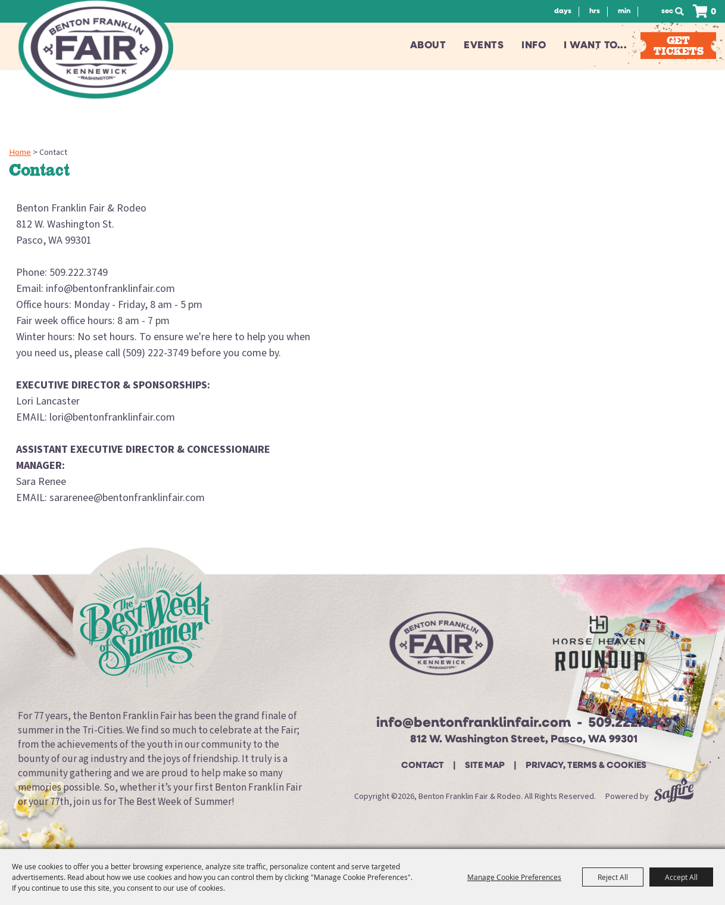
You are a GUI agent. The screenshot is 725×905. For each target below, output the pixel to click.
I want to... (595, 46)
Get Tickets (679, 45)
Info (533, 46)
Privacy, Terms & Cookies (586, 765)
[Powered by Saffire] (673, 797)
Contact (422, 765)
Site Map (485, 765)
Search (682, 11)
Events (484, 46)
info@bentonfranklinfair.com (473, 723)
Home (20, 152)
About (428, 46)
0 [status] (713, 12)
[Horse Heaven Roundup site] (598, 648)
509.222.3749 (630, 723)
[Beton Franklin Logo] (440, 648)
